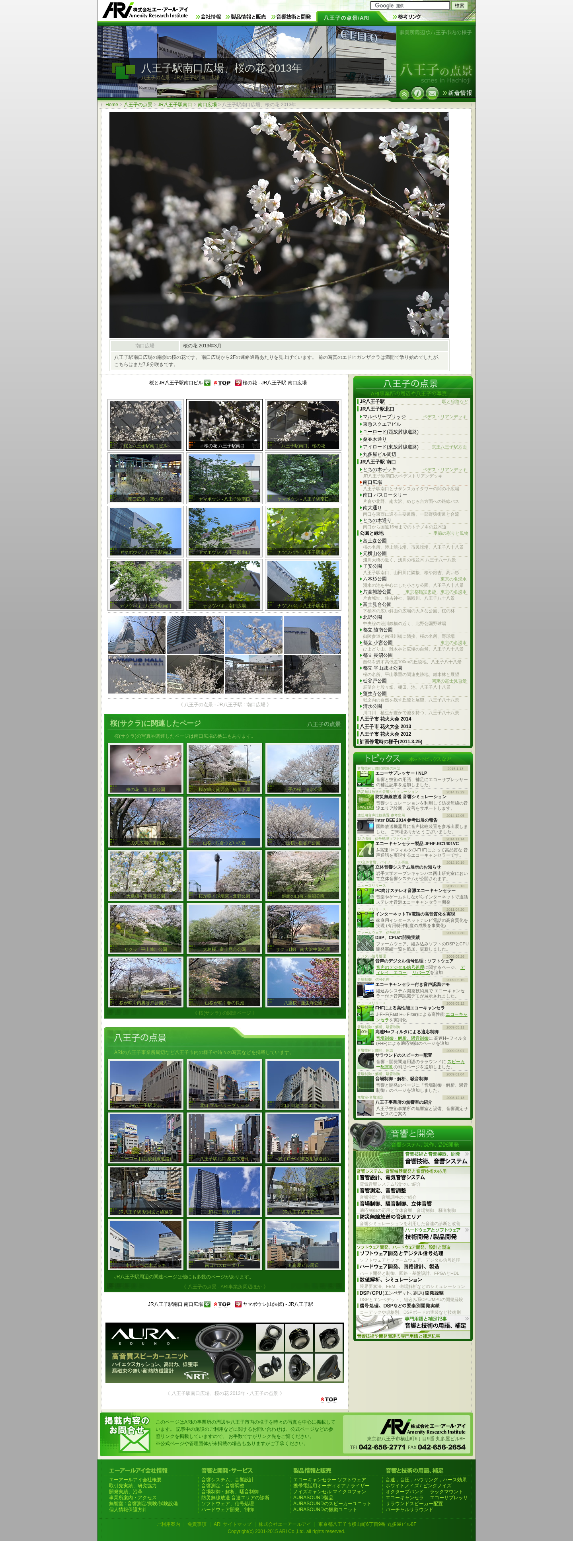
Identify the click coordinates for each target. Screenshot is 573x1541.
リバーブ (421, 972)
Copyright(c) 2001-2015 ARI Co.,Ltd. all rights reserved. (286, 1531)
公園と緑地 (414, 533)
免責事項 (197, 1524)
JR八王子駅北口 (377, 409)
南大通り (372, 507)
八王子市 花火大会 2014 (385, 719)
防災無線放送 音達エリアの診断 (235, 1497)
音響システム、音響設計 (227, 1480)
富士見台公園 (377, 604)
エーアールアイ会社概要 (135, 1480)
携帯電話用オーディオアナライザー (331, 1485)
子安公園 (372, 566)
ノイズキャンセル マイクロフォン (329, 1491)
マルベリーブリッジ (415, 417)
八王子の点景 (138, 104)
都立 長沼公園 (378, 655)
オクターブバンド (405, 1491)
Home (111, 104)
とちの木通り (377, 520)
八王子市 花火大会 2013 (385, 726)
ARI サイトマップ (232, 1524)
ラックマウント (446, 1491)
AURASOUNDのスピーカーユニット (332, 1503)
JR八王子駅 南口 (378, 462)
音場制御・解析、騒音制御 (402, 1038)
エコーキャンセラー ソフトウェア (329, 1480)
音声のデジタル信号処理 (400, 967)
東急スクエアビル (382, 424)
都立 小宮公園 (415, 643)
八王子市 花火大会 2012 (385, 734)
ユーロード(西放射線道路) (391, 431)
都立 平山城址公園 (382, 668)
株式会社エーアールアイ (285, 1524)
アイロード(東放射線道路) (415, 447)
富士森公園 (375, 541)
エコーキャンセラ (405, 1497)
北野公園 (372, 617)
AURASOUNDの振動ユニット (325, 1509)
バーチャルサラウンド (409, 1509)
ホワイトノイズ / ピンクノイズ (419, 1485)
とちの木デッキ (415, 469)
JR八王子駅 (414, 401)
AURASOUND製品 (313, 1497)
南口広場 (207, 104)
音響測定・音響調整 (222, 1485)
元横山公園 (375, 553)
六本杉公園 (415, 579)
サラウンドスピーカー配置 (414, 1503)
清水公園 (372, 706)
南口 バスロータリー (385, 495)
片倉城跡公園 (415, 592)
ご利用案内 (168, 1524)
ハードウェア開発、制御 (227, 1509)
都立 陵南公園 (378, 630)
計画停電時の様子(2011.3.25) (391, 741)
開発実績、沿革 (125, 1491)
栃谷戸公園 (415, 681)
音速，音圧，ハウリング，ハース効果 (426, 1480)
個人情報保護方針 (128, 1509)
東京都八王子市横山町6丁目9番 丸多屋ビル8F (367, 1524)
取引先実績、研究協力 (133, 1485)
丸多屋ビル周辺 (379, 454)
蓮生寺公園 (375, 693)
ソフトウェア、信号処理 (227, 1503)
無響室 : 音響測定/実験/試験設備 (143, 1503)
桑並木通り (375, 439)
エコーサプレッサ (449, 1497)
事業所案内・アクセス (133, 1497)
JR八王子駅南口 (175, 104)
